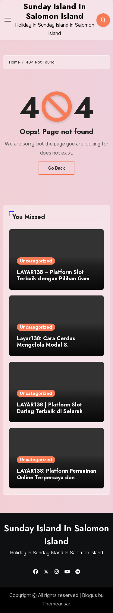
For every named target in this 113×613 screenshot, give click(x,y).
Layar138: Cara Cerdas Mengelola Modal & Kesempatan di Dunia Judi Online (49, 348)
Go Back (56, 168)
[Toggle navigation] (8, 20)
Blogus (89, 595)
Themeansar (56, 604)
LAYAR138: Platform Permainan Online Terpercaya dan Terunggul (56, 477)
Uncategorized (36, 261)
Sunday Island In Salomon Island (54, 11)
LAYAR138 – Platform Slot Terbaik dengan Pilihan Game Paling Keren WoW (55, 278)
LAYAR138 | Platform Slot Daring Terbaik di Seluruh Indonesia (50, 411)
